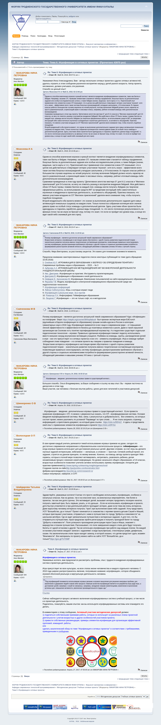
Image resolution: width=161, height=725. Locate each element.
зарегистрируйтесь (43, 19)
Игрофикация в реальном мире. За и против (65, 293)
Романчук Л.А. (52, 295)
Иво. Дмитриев (51, 274)
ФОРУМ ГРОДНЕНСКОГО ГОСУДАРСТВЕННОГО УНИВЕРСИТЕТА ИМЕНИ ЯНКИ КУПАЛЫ (62, 6)
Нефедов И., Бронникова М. (58, 279)
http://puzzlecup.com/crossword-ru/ (78, 471)
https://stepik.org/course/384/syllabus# (79, 319)
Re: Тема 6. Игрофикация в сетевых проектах (70, 72)
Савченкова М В (25, 308)
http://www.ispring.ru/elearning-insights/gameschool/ (85, 465)
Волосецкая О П (25, 435)
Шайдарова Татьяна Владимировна (27, 488)
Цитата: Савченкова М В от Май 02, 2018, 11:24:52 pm (63, 233)
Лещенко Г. (51, 298)
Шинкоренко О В (26, 403)
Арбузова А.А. (51, 268)
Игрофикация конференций (57, 287)
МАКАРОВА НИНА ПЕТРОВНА (121, 47)
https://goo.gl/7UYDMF (60, 539)
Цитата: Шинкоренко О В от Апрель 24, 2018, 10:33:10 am (65, 374)
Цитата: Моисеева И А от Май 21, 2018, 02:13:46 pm (63, 92)
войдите (72, 16)
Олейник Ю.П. (51, 263)
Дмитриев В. (50, 276)
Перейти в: (91, 696)
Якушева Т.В (50, 282)
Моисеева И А (24, 149)
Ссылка (46, 593)
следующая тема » (142, 54)
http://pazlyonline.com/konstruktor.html (82, 468)
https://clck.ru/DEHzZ (112, 422)
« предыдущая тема (125, 54)
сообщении (63, 631)
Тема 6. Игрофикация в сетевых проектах (68, 549)
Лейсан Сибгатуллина (55, 290)
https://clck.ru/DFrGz (107, 425)
